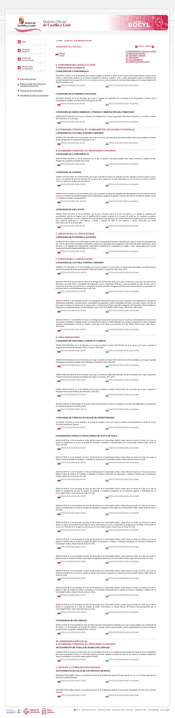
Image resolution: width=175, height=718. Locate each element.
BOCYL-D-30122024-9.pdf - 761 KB (73, 251)
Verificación (33, 59)
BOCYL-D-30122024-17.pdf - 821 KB (73, 394)
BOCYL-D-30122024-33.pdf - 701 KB (73, 680)
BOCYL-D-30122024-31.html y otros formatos (124, 632)
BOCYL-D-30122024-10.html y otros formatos (124, 272)
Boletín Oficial (65, 23)
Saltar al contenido (10, 1)
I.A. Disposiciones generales (135, 53)
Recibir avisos (33, 68)
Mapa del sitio (140, 710)
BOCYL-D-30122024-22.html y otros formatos (124, 479)
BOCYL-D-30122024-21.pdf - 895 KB (73, 462)
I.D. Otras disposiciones (134, 60)
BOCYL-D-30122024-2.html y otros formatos (123, 103)
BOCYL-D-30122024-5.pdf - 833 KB (73, 163)
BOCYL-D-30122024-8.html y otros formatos (123, 225)
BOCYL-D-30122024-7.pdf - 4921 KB (73, 201)
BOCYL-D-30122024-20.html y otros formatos (124, 447)
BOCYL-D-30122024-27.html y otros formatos (124, 561)
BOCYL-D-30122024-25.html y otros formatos (124, 530)
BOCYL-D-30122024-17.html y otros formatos (124, 394)
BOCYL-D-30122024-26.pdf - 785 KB (73, 546)
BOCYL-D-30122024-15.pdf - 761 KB (73, 365)
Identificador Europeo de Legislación (34, 95)
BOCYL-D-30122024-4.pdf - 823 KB (73, 142)
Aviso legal (165, 710)
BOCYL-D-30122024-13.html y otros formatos (124, 329)
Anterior (141, 46)
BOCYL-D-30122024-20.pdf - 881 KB (73, 447)
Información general (28, 79)
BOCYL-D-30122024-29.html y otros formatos (124, 595)
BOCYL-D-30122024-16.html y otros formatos (124, 379)
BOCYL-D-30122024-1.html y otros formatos (123, 85)
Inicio (60, 41)
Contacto (129, 710)
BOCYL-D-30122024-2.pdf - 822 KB (73, 103)
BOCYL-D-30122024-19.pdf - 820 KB (73, 427)
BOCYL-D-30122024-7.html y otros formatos (123, 201)
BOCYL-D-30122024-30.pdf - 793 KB (73, 612)
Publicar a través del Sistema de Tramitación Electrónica (32, 85)
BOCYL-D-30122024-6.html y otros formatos (123, 184)
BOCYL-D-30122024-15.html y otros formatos (124, 365)
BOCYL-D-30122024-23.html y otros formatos (124, 496)
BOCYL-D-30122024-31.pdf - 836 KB (73, 632)
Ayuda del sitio (118, 710)
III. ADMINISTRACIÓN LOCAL (138, 62)
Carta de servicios (89, 710)
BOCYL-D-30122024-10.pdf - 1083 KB (73, 272)
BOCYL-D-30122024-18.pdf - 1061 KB (73, 409)
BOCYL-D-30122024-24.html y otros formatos (124, 513)
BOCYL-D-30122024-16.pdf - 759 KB (73, 379)
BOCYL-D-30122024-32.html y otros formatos (124, 659)
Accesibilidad (153, 710)
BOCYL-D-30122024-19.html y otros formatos (124, 427)
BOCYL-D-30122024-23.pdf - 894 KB (73, 496)
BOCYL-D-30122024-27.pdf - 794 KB (73, 561)
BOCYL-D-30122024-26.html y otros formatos (124, 546)
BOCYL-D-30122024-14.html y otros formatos (124, 350)
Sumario (62, 54)
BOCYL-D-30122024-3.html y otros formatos (123, 121)
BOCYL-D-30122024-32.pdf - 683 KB (73, 659)
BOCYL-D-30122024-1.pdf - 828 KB (73, 85)
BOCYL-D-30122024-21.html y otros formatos (124, 462)
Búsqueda (33, 50)
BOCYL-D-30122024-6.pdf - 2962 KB (73, 184)
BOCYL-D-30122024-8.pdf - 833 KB (73, 225)
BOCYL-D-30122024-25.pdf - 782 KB (73, 530)
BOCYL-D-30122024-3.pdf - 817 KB (73, 121)
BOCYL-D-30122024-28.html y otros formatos (124, 578)
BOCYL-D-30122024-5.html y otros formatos (123, 163)
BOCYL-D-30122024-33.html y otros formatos (124, 680)
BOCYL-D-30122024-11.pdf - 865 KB (73, 291)
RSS (78, 710)
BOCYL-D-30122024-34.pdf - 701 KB (73, 695)
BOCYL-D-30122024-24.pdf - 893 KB (73, 513)
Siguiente (148, 46)
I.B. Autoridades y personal (135, 56)
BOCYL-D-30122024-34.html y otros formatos (124, 695)
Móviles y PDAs (104, 710)
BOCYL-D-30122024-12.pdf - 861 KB (73, 310)
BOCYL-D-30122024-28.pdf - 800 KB (73, 578)
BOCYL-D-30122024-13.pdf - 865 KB (73, 329)
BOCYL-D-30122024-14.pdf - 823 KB (73, 350)
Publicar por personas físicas (31, 91)
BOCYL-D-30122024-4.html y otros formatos (123, 142)
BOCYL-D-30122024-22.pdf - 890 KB (73, 479)
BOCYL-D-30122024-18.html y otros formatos (124, 409)
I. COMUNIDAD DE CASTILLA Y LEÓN (141, 51)
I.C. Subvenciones (132, 58)
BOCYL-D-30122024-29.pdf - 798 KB (73, 595)
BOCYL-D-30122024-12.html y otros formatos (124, 310)
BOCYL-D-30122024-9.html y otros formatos (123, 251)
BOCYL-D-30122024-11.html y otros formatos (124, 291)
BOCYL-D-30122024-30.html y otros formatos (124, 612)
